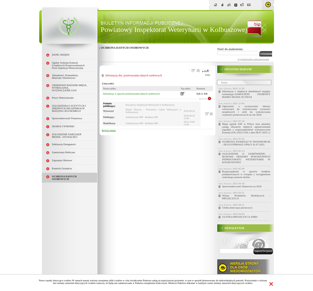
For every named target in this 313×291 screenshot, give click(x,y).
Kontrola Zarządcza (62, 168)
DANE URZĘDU (61, 54)
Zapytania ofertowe (62, 160)
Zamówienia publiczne (63, 152)
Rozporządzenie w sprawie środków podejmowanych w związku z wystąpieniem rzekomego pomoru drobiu (246, 174)
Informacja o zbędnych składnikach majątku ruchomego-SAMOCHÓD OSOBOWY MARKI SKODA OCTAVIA (246, 94)
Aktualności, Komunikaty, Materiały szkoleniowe (65, 76)
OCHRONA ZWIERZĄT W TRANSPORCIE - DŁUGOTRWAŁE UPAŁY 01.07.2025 (246, 143)
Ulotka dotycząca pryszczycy (237, 207)
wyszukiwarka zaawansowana (253, 59)
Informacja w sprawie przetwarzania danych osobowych (131, 93)
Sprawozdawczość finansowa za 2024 (241, 186)
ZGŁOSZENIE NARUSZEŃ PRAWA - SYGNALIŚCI (67, 135)
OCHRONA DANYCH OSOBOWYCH (64, 177)
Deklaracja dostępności (64, 144)
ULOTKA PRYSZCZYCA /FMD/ (240, 216)
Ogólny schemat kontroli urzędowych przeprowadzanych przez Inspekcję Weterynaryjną (68, 65)
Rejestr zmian (109, 130)
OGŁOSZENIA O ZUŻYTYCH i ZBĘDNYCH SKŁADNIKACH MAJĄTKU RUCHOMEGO (69, 108)
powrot (202, 98)
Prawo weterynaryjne (63, 97)
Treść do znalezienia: (230, 49)
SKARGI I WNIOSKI (63, 126)
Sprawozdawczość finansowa (67, 118)
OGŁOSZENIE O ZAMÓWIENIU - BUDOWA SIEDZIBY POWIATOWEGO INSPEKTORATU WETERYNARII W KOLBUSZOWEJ (246, 158)
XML (208, 75)
